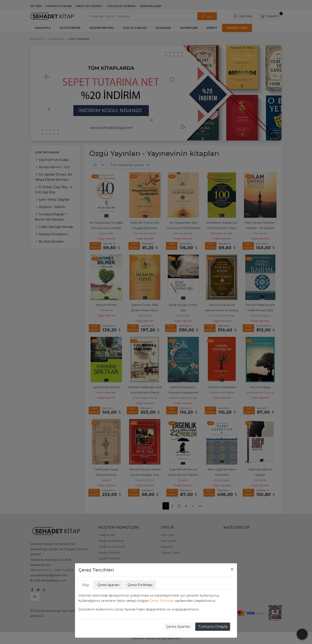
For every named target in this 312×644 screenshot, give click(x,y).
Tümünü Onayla (212, 627)
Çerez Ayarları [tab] (108, 585)
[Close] (232, 569)
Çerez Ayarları (178, 627)
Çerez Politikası (162, 601)
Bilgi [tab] (85, 585)
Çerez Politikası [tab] (140, 585)
